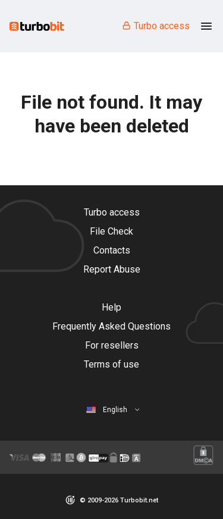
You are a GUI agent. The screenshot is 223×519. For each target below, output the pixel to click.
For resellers (112, 345)
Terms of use (111, 364)
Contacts (111, 250)
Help (111, 307)
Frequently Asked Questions (111, 326)
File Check (111, 231)
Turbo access (155, 25)
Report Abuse (111, 269)
